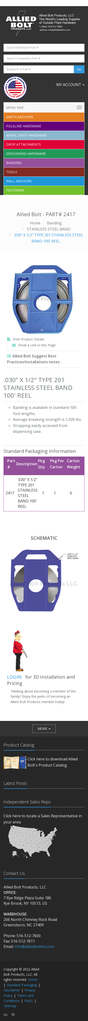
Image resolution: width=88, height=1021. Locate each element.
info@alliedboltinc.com (34, 946)
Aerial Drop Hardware (26, 135)
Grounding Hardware (26, 153)
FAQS (28, 1000)
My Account (70, 84)
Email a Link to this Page (37, 345)
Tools (11, 172)
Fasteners (15, 190)
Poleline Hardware (23, 126)
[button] (44, 728)
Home (35, 223)
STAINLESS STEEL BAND (48, 229)
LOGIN (14, 677)
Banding (14, 162)
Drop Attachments (23, 144)
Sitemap (10, 1006)
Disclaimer (12, 990)
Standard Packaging (22, 985)
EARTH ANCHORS (19, 117)
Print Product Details (28, 339)
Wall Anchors (19, 181)
